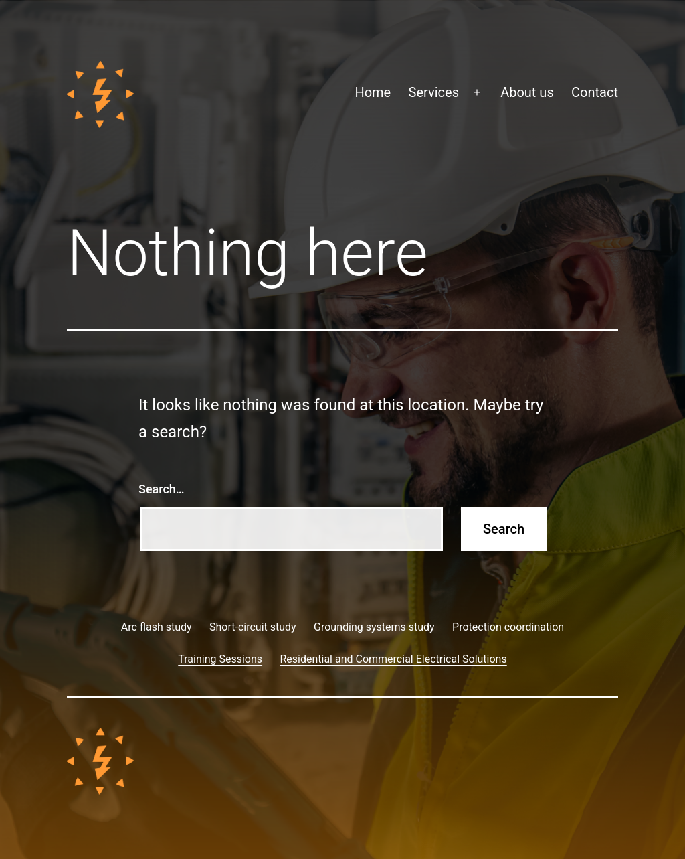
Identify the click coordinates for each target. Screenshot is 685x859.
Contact (594, 92)
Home (373, 92)
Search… (161, 489)
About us (527, 92)
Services (434, 92)
